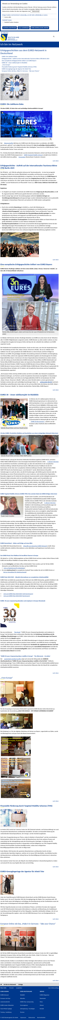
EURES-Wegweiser (44, 995)
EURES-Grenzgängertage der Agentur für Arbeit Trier (16, 69)
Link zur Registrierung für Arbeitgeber (14, 568)
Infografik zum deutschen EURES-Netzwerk (35, 546)
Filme (41, 1002)
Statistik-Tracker (7, 20)
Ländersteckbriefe (5, 1002)
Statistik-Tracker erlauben (11, 22)
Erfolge (21, 984)
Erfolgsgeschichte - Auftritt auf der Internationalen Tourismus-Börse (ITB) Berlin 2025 (25, 58)
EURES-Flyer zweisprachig (26, 1002)
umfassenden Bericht (46, 382)
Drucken (11, 988)
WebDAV (22, 995)
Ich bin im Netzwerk (11, 44)
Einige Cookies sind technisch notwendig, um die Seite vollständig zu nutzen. (25, 15)
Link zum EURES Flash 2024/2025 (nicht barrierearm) (18, 594)
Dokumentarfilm (8, 143)
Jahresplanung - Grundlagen (27, 1008)
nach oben (56, 161)
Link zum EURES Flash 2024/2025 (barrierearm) (17, 596)
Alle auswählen (23, 28)
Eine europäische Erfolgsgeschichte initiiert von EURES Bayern (19, 61)
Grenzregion (22, 157)
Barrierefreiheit (41, 1017)
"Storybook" (17, 632)
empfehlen (19, 988)
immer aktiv (7, 17)
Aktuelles (22, 998)
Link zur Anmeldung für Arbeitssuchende (14, 572)
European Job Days (5, 998)
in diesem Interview (53, 462)
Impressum (23, 1017)
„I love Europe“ (6, 65)
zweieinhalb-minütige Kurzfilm (12, 659)
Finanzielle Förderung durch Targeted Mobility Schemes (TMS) (19, 67)
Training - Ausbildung (5, 1012)
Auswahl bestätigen (9, 28)
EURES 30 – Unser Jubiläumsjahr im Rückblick (14, 63)
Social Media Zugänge (6, 1008)
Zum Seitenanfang (53, 988)
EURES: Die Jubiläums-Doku (9, 56)
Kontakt (42, 1008)
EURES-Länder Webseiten (7, 1005)
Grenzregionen (24, 1005)
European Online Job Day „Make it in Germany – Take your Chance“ (20, 71)
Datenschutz (35, 11)
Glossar (42, 1005)
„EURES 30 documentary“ (37, 421)
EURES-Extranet (4, 995)
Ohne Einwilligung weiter (39, 28)
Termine (22, 1012)
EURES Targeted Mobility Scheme (33, 155)
